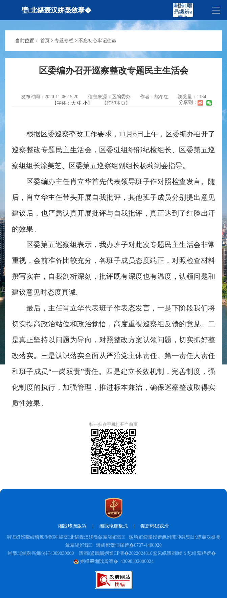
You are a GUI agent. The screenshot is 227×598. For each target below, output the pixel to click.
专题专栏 (63, 40)
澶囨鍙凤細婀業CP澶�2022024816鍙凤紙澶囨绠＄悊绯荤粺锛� (147, 553)
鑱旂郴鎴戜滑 (154, 525)
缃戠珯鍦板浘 (113, 525)
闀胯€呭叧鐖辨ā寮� (183, 12)
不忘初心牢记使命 (97, 40)
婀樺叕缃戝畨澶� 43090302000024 (113, 561)
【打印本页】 (116, 103)
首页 (45, 40)
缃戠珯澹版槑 (72, 525)
